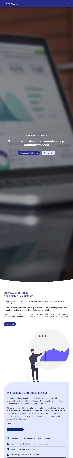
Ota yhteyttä (9, 324)
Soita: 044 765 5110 (15, 429)
